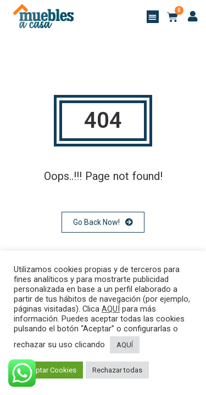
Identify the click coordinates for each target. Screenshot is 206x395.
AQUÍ (111, 309)
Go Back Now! (103, 222)
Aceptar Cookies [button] (49, 370)
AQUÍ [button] (124, 345)
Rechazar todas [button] (117, 370)
